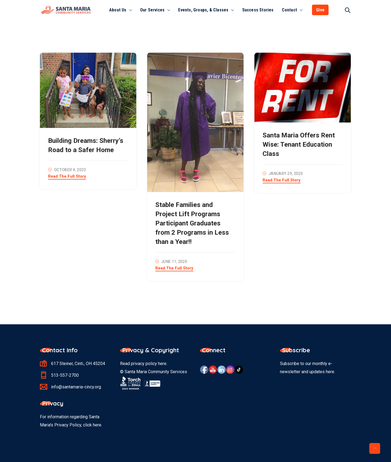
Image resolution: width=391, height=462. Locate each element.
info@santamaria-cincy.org (76, 386)
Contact (289, 9)
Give (320, 9)
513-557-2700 (65, 375)
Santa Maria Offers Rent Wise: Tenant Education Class (299, 144)
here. (97, 425)
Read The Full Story (67, 176)
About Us (118, 9)
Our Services (152, 9)
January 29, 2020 (286, 173)
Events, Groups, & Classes (203, 9)
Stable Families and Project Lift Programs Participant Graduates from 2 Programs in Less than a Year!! (192, 223)
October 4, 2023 (70, 170)
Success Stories (258, 9)
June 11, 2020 (174, 261)
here (162, 363)
